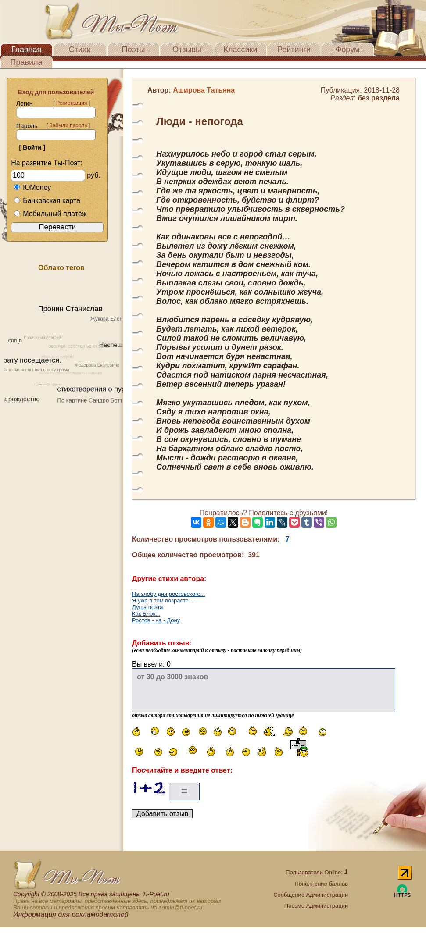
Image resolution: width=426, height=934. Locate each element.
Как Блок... (146, 613)
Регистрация (71, 103)
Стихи (80, 49)
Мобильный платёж (50, 213)
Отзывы (186, 49)
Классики (241, 49)
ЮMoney (32, 187)
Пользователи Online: (317, 872)
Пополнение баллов (321, 884)
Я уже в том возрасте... (162, 600)
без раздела (379, 98)
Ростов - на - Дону (156, 620)
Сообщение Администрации (310, 894)
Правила (26, 62)
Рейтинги (294, 49)
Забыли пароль (68, 125)
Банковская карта (47, 200)
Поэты (133, 49)
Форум (348, 49)
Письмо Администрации (316, 905)
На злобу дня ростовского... (168, 594)
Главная (26, 49)
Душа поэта (147, 607)
